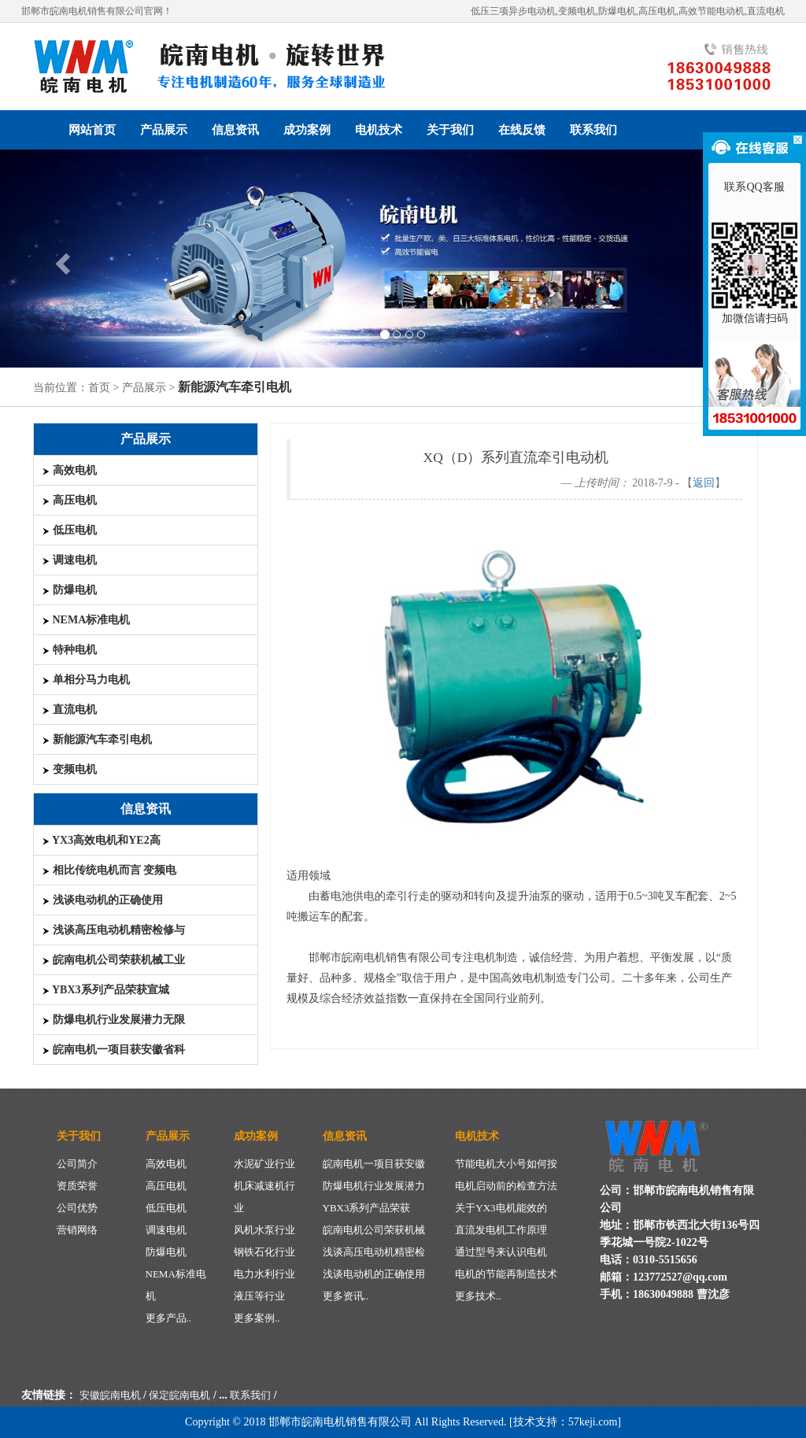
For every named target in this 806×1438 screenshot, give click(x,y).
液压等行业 (259, 1296)
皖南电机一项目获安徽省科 (113, 1049)
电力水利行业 (264, 1274)
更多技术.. (478, 1296)
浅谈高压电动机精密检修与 (113, 930)
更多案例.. (257, 1318)
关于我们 (450, 130)
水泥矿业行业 (264, 1164)
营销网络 (77, 1230)
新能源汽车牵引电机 (97, 739)
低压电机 (69, 530)
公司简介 (77, 1164)
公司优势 (77, 1208)
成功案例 (307, 130)
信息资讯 (235, 130)
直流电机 (69, 709)
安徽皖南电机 (110, 1395)
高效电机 (69, 470)
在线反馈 (521, 130)
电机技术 (378, 130)
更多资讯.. (346, 1296)
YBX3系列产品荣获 (367, 1208)
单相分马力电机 (86, 680)
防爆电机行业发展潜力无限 (113, 1020)
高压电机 (69, 500)
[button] (60, 259)
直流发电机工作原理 (501, 1230)
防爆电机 (69, 590)
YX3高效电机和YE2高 (101, 840)
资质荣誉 (77, 1186)
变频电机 (69, 769)
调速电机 (69, 560)
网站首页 (92, 130)
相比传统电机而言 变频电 (109, 870)
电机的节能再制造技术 (506, 1274)
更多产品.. (169, 1318)
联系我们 (593, 130)
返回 (704, 483)
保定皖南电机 (179, 1395)
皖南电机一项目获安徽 (374, 1164)
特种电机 (69, 650)
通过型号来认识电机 (501, 1252)
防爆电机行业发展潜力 (374, 1186)
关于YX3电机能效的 (500, 1208)
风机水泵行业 (264, 1230)
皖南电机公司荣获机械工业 (113, 960)
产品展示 (163, 130)
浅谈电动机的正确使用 (102, 900)
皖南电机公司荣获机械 (374, 1230)
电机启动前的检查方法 (506, 1186)
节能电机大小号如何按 (506, 1164)
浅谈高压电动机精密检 (374, 1252)
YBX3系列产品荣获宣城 (105, 990)
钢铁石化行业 (264, 1252)
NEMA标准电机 (86, 620)
